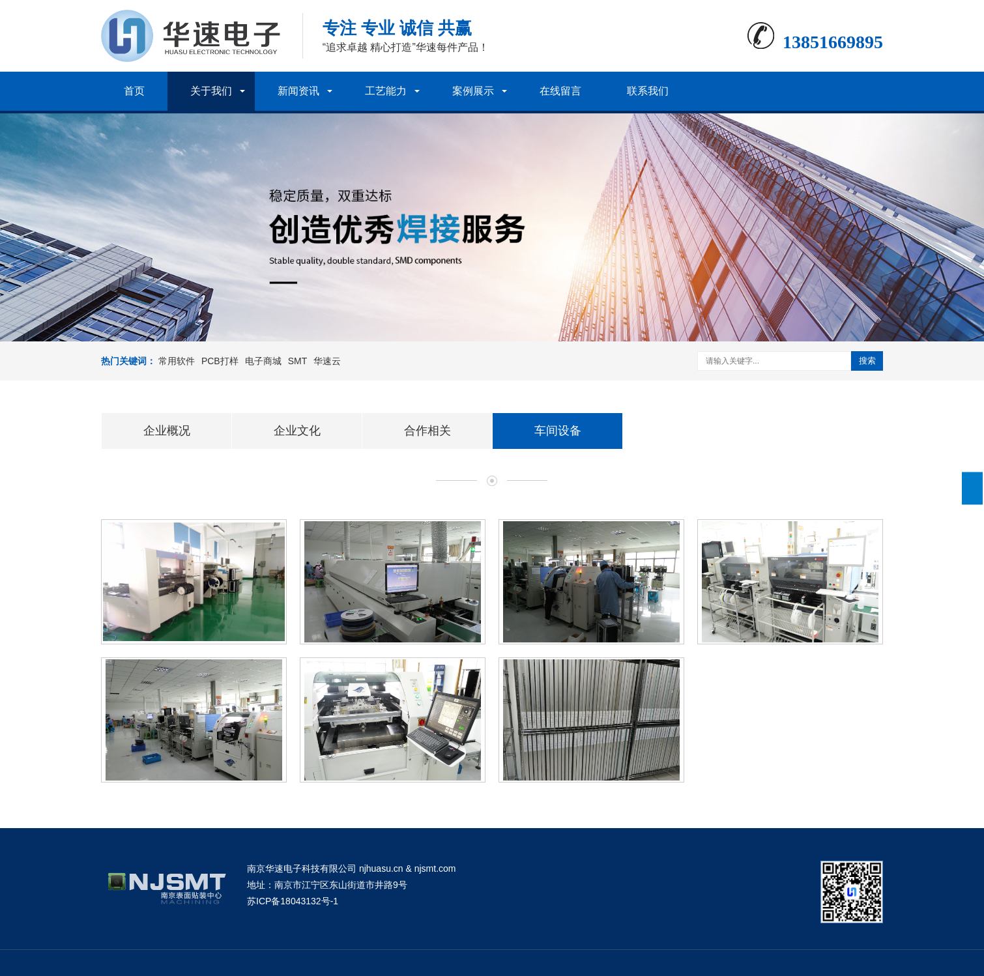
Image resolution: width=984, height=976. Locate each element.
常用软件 (176, 361)
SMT (298, 361)
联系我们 (648, 90)
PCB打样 (220, 361)
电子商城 (263, 361)
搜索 (867, 361)
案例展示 (473, 90)
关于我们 (211, 90)
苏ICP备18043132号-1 (292, 901)
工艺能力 (386, 90)
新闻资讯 (298, 90)
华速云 (327, 361)
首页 (134, 90)
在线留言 (560, 90)
